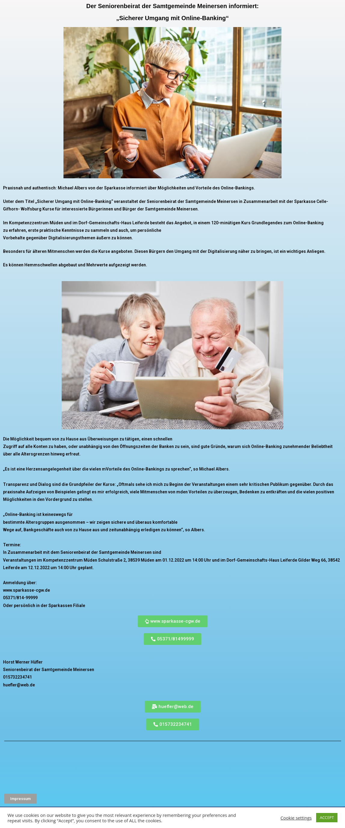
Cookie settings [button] (296, 817)
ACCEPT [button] (327, 817)
